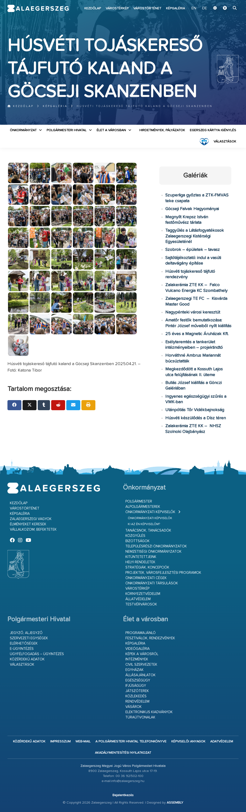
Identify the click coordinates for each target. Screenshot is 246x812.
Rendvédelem (137, 701)
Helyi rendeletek (140, 562)
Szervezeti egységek (29, 638)
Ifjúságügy (135, 686)
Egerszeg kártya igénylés (213, 130)
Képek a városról (141, 654)
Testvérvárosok (141, 604)
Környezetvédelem (142, 594)
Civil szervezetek (141, 664)
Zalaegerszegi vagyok (31, 519)
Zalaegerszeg (38, 8)
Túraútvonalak (140, 717)
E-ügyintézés (22, 649)
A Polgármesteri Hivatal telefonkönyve (130, 741)
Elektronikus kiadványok (149, 712)
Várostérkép (117, 8)
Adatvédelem (221, 741)
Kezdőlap (92, 8)
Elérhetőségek (24, 643)
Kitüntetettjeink (140, 557)
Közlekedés (136, 696)
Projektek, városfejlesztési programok (163, 573)
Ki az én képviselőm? (144, 524)
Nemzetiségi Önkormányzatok (153, 551)
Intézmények (136, 659)
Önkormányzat (23, 130)
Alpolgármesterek (142, 507)
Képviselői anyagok (188, 741)
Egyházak (134, 670)
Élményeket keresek (28, 524)
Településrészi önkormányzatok (156, 546)
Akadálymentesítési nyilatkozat (123, 752)
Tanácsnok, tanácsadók (148, 530)
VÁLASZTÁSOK (225, 141)
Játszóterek (137, 691)
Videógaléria (137, 649)
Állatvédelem (138, 599)
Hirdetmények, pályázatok (162, 130)
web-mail (83, 741)
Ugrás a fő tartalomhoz (227, 2)
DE (204, 8)
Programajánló (140, 633)
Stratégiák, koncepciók (147, 567)
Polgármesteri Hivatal (66, 130)
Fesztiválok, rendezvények (150, 638)
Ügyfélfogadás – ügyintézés (37, 654)
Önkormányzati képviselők (150, 512)
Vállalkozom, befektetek (33, 529)
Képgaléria (175, 8)
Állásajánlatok (140, 675)
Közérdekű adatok (27, 659)
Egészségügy (137, 680)
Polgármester (138, 501)
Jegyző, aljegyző (26, 633)
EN (193, 8)
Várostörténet (147, 8)
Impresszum (60, 741)
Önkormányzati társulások (151, 583)
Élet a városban (111, 130)
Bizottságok (137, 541)
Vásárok (133, 707)
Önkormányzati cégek (146, 578)
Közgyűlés (135, 536)
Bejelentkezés (123, 795)
